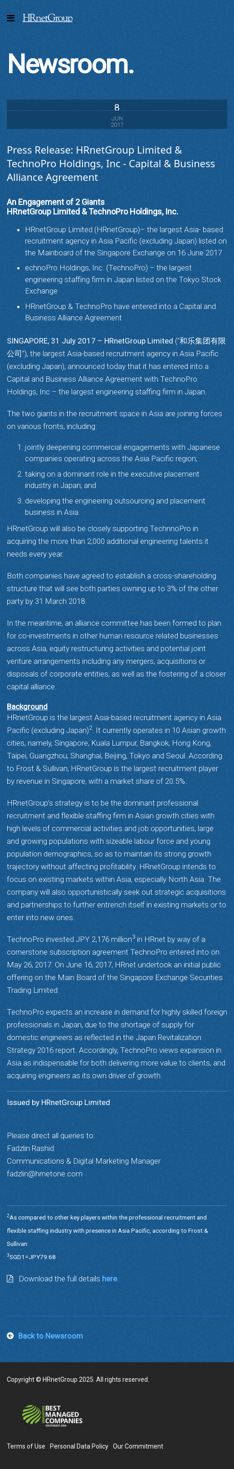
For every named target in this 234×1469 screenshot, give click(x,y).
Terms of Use (26, 1446)
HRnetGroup (48, 18)
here (109, 1278)
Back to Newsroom (50, 1335)
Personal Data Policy (79, 1446)
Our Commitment (138, 1446)
